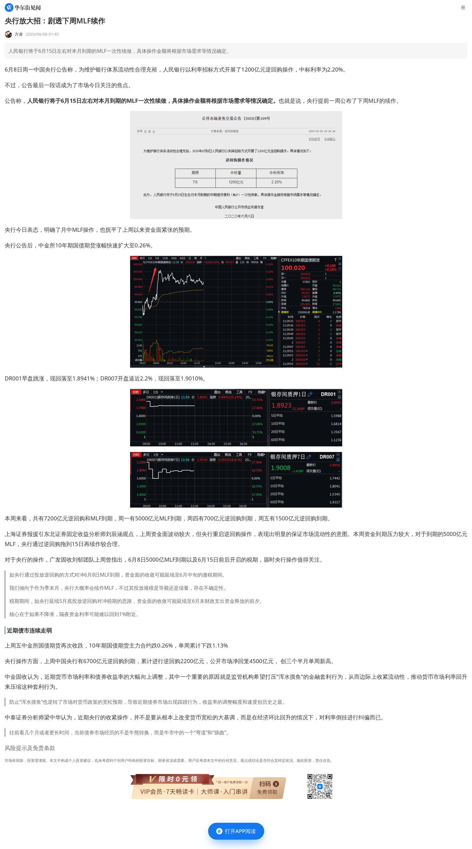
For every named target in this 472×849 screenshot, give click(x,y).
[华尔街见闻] (23, 7)
